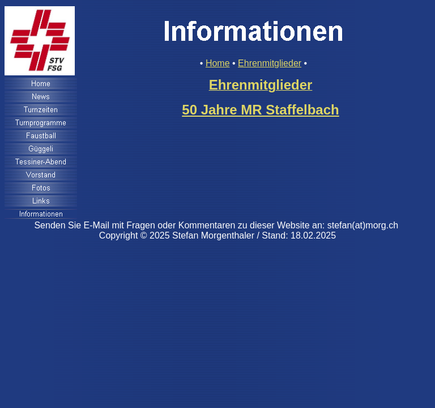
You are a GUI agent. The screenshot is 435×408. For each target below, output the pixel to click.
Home (218, 63)
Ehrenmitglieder (269, 63)
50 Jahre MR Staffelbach (260, 109)
